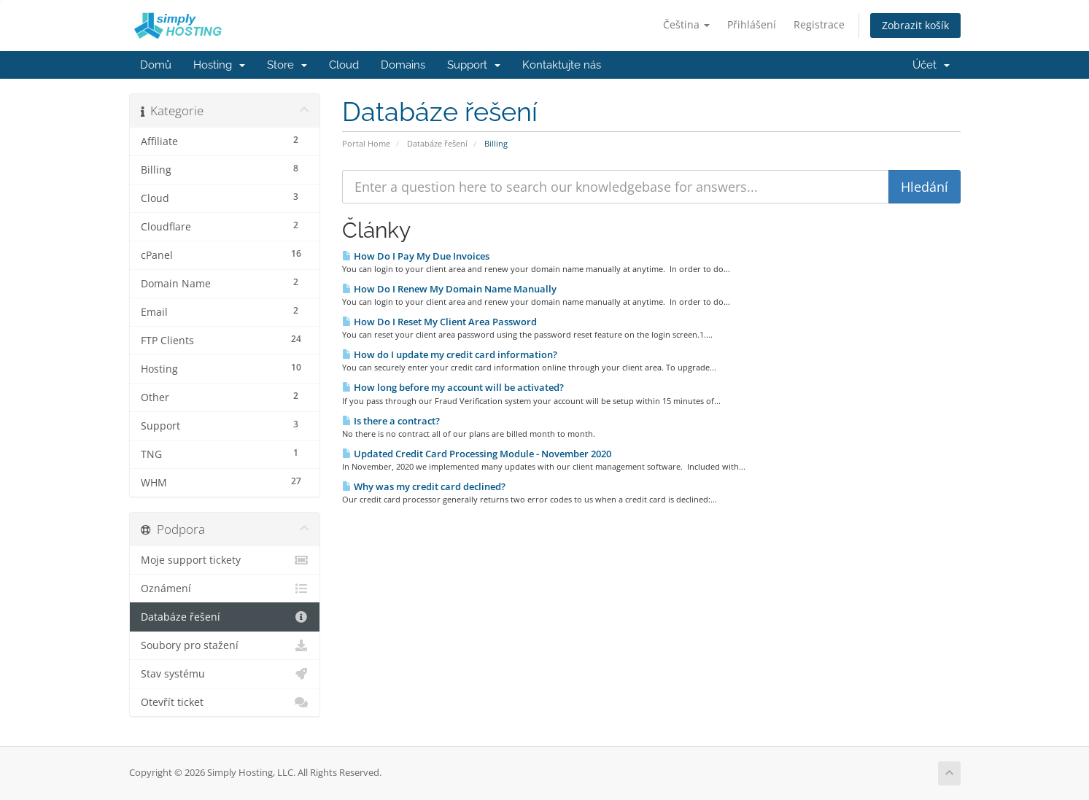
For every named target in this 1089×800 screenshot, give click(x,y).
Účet (931, 64)
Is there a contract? (391, 420)
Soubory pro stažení (225, 645)
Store (287, 64)
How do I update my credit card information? (449, 354)
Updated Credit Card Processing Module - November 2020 (476, 453)
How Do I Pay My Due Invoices (415, 256)
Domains (403, 64)
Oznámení (225, 588)
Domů (155, 64)
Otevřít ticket (225, 702)
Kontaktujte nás (561, 64)
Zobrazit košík (915, 25)
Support (473, 64)
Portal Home (366, 143)
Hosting (219, 64)
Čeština (686, 24)
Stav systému (225, 674)
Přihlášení (751, 24)
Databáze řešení (437, 143)
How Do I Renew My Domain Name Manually (449, 288)
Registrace (819, 24)
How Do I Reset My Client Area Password (439, 321)
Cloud (344, 64)
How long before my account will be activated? (453, 387)
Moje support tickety (225, 560)
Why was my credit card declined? (423, 486)
